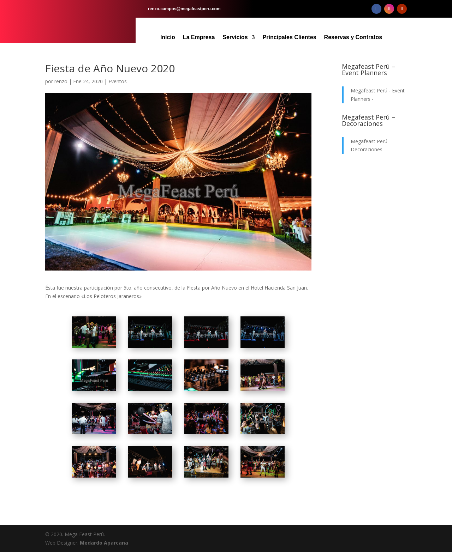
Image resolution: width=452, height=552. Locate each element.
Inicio (167, 37)
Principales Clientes (289, 37)
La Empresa (199, 37)
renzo (60, 81)
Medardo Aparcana (104, 542)
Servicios (235, 37)
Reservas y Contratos (353, 37)
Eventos (117, 81)
